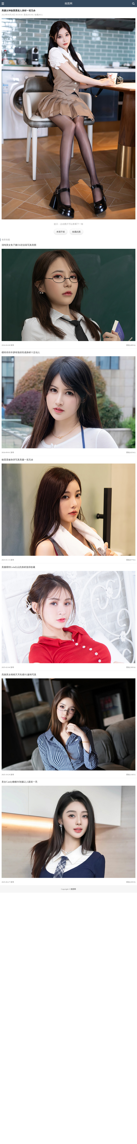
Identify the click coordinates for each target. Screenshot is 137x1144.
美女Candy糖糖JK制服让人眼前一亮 (19, 781)
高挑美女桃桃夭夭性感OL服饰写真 (19, 674)
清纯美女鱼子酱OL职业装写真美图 (19, 245)
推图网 (68, 3)
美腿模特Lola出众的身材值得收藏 (18, 567)
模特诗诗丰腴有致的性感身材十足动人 (21, 352)
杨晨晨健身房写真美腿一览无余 (17, 459)
